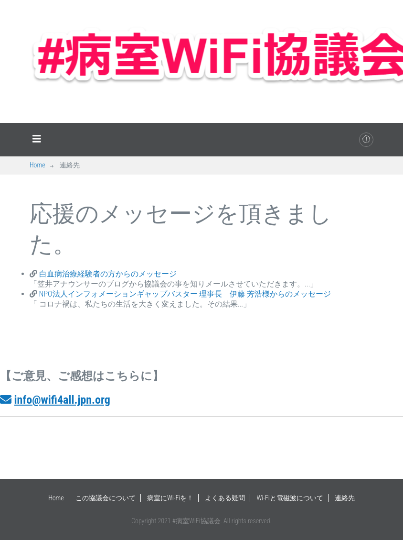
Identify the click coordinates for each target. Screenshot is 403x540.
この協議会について (105, 498)
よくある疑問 (225, 498)
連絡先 (345, 498)
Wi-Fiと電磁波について (290, 498)
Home (37, 165)
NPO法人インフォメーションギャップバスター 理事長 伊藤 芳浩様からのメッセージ (184, 293)
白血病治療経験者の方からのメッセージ (107, 273)
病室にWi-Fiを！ (170, 498)
